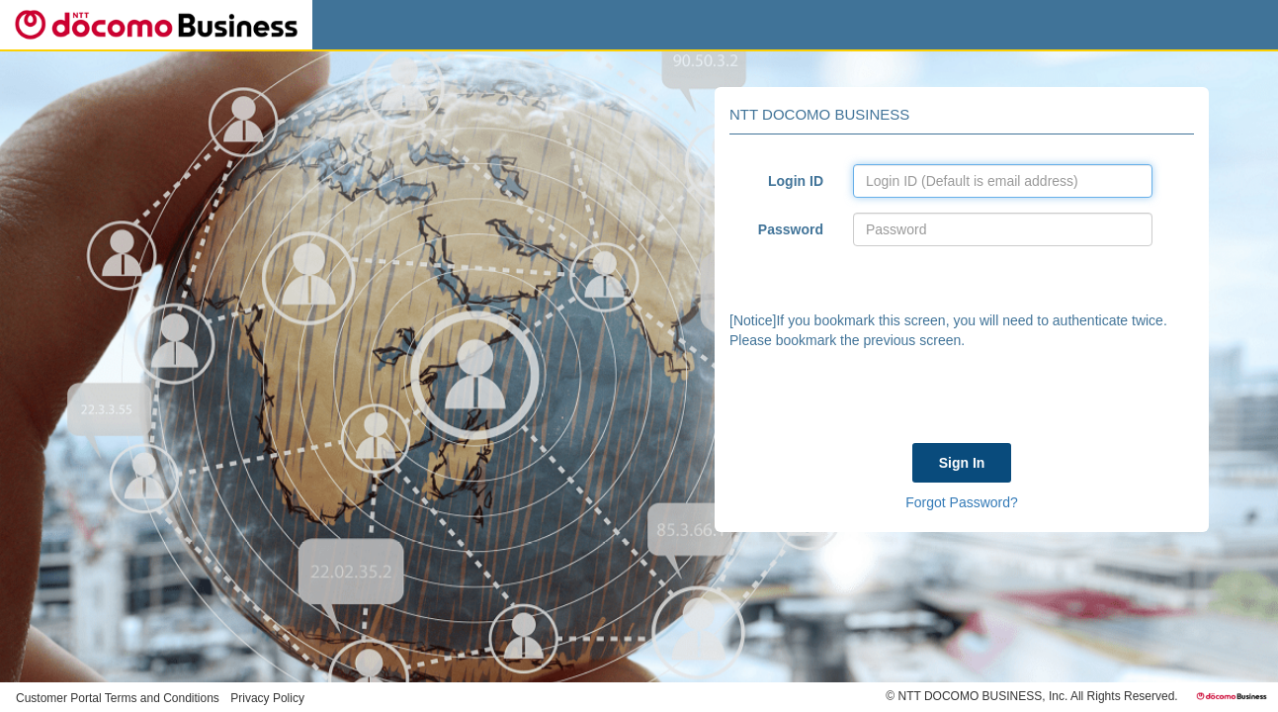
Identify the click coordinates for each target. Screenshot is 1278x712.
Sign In (962, 463)
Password (790, 229)
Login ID (795, 181)
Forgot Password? (961, 502)
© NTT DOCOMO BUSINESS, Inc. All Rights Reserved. (1031, 696)
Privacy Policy (267, 698)
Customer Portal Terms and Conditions (117, 698)
